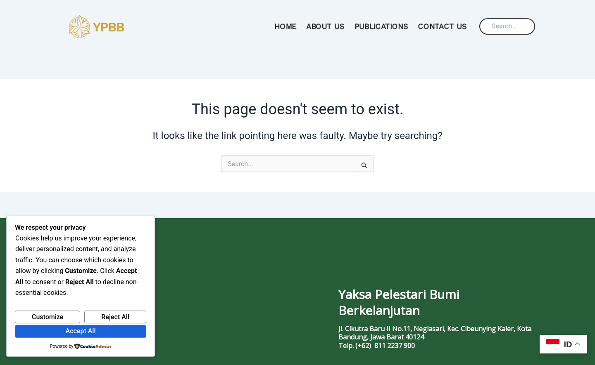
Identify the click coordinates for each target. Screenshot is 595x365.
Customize (47, 317)
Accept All (81, 331)
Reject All (115, 317)
